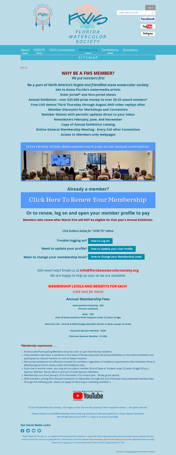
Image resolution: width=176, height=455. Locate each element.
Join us (24, 67)
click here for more (88, 291)
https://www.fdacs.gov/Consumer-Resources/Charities (110, 439)
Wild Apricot (132, 452)
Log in (150, 7)
